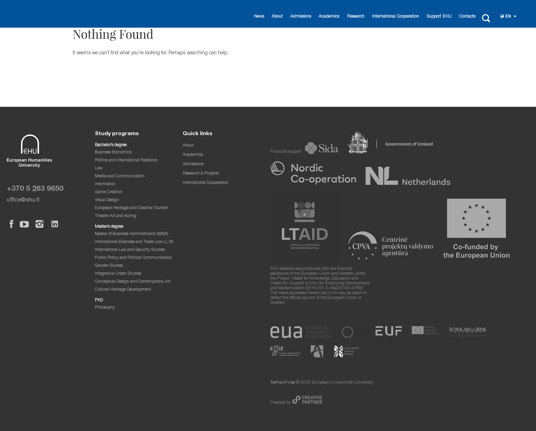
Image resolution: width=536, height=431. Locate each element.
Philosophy (105, 308)
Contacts (467, 17)
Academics (329, 17)
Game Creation (108, 192)
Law (98, 168)
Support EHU (439, 17)
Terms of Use (282, 383)
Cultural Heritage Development (123, 290)
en (508, 17)
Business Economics (113, 152)
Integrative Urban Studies (118, 274)
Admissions (300, 17)
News (259, 17)
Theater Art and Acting (115, 216)
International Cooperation (395, 17)
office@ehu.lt (23, 200)
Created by (281, 403)
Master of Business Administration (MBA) (132, 234)
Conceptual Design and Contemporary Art (133, 282)
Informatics (105, 184)
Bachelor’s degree (111, 145)
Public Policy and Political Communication (133, 258)
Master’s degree (109, 227)
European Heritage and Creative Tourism (131, 208)
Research (355, 17)
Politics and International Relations (126, 160)
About (277, 17)
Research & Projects (201, 173)
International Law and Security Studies (130, 250)
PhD (99, 300)
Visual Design (107, 200)
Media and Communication (120, 176)
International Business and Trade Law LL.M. (134, 242)
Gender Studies (109, 266)
